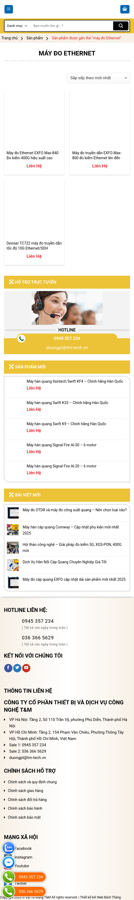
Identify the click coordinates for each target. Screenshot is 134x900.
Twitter (15, 883)
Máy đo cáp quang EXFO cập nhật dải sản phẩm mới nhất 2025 (74, 579)
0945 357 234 (67, 338)
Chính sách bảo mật (24, 817)
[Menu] (8, 9)
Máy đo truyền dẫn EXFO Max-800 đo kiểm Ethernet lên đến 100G (97, 155)
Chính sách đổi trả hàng (27, 800)
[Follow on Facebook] (8, 668)
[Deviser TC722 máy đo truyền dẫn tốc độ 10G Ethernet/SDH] (34, 210)
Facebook (18, 848)
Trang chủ (9, 38)
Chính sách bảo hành (25, 808)
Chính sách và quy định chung (32, 782)
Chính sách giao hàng (25, 791)
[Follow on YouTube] (26, 668)
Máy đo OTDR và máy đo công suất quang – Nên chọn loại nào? (75, 510)
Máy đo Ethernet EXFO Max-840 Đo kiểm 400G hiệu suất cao (33, 155)
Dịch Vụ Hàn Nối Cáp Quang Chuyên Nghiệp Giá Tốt (65, 562)
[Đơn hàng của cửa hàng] (98, 78)
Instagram (18, 857)
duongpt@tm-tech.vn (67, 347)
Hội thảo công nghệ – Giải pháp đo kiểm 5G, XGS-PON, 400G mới (72, 547)
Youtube (16, 866)
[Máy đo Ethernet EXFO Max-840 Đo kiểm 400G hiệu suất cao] (34, 120)
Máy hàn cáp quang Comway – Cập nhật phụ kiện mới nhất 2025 (71, 530)
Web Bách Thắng (109, 897)
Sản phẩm (34, 38)
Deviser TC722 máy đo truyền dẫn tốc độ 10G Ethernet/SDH (34, 245)
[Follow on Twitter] (17, 668)
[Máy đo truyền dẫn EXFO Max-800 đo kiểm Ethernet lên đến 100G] (99, 120)
